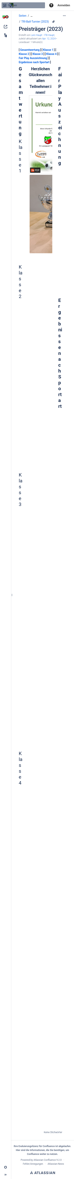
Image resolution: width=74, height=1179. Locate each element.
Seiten (22, 15)
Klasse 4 (51, 54)
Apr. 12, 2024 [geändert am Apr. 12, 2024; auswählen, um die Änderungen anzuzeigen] (49, 38)
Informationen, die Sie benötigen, (47, 1150)
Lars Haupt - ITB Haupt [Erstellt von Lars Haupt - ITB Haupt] (42, 35)
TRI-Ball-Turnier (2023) (35, 21)
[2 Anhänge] (53, 21)
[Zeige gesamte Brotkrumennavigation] (31, 15)
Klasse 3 (38, 54)
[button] (51, 5)
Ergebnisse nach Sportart (34, 62)
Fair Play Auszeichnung (33, 58)
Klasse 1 (48, 49)
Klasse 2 (24, 54)
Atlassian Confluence (45, 1160)
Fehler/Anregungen (33, 1164)
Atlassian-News (56, 1164)
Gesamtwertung (29, 49)
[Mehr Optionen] (64, 16)
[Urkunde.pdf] (40, 134)
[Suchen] (4, 5)
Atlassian (42, 1172)
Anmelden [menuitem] (64, 5)
